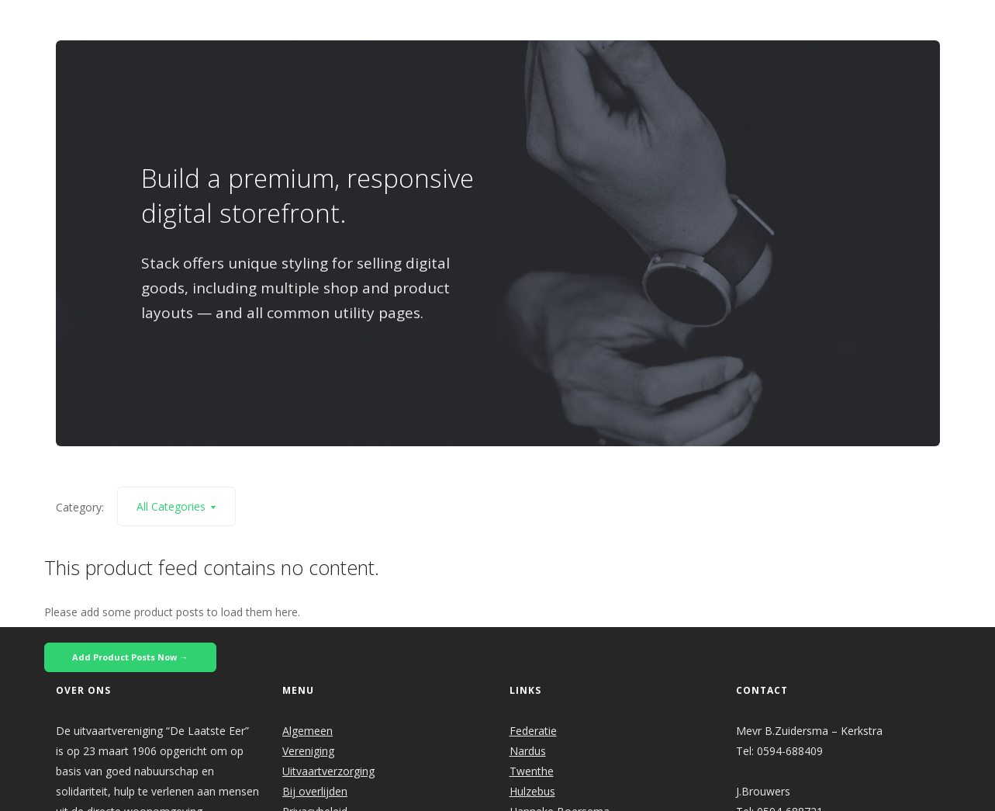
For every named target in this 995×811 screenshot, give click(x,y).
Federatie (533, 730)
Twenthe (532, 771)
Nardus (528, 750)
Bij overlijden (314, 791)
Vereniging (308, 750)
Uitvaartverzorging (328, 771)
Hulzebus (532, 791)
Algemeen (307, 730)
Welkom (375, 20)
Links (710, 20)
